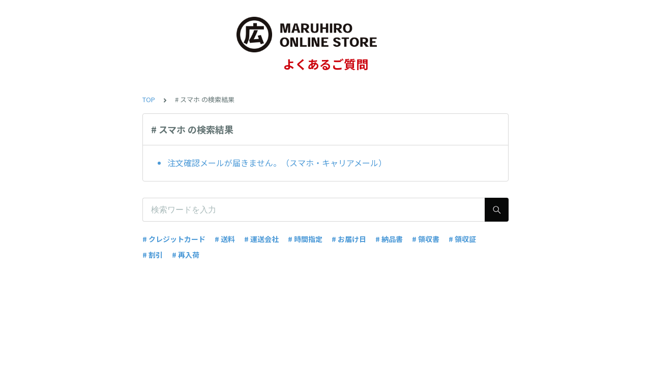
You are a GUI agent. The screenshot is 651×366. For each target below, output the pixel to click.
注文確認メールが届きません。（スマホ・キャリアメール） (277, 163)
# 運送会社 (261, 239)
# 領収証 (462, 239)
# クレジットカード (173, 239)
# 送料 (225, 239)
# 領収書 (425, 239)
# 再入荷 (185, 255)
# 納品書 (389, 239)
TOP (148, 99)
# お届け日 (349, 239)
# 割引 (152, 255)
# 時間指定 (305, 239)
